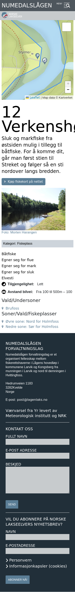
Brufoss (12, 308)
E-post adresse (21, 450)
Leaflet (33, 97)
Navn (11, 531)
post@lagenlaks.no (32, 400)
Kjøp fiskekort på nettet (25, 181)
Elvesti (8, 278)
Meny (59, 4)
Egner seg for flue (18, 260)
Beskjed (13, 464)
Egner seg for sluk (18, 272)
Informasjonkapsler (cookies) (38, 566)
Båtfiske (9, 254)
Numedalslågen (27, 5)
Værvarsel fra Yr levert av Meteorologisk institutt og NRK (36, 413)
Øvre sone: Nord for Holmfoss (32, 321)
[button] (44, 61)
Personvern (20, 560)
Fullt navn (16, 436)
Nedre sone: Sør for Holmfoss (32, 326)
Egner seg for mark (19, 266)
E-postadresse (20, 545)
